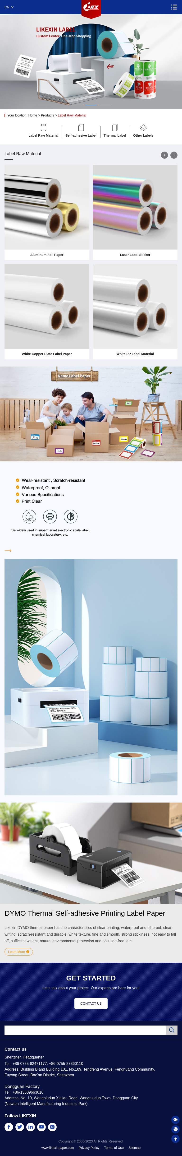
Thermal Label (115, 130)
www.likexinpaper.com (57, 1148)
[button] (164, 155)
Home (32, 115)
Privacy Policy (89, 1148)
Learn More (19, 951)
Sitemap (134, 1148)
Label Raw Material (72, 115)
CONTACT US (91, 1003)
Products (47, 115)
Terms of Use (114, 1148)
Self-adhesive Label (80, 130)
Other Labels (143, 130)
